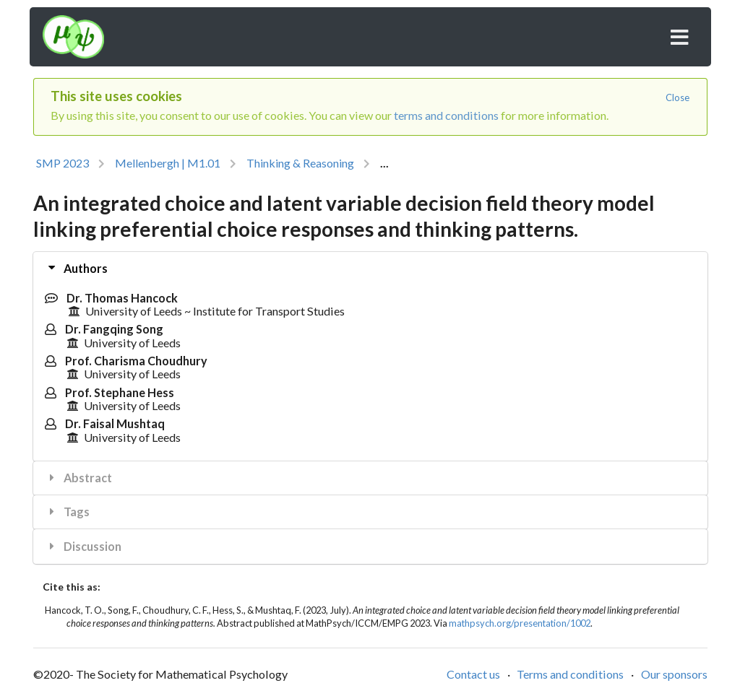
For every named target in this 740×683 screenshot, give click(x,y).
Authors (77, 268)
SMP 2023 (62, 163)
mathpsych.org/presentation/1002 (519, 623)
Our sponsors (674, 674)
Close (677, 97)
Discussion (83, 546)
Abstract (79, 477)
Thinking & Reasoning (300, 163)
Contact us (473, 674)
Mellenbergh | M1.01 (167, 163)
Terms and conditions (570, 674)
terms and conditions (446, 115)
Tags (67, 511)
